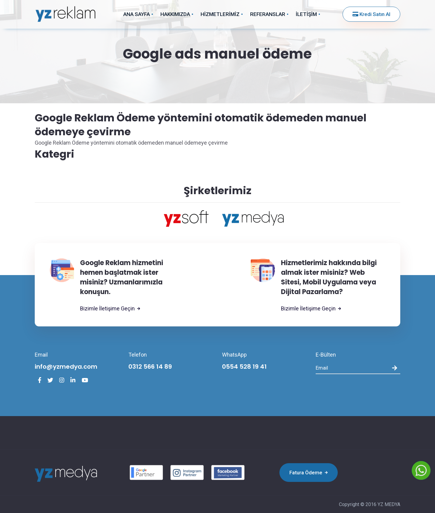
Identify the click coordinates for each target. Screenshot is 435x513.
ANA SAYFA (136, 14)
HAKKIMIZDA (175, 14)
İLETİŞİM (306, 14)
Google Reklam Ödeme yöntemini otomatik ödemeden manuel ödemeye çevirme (200, 125)
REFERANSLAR (267, 14)
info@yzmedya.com (66, 366)
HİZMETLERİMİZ (220, 14)
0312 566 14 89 (150, 366)
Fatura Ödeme (308, 473)
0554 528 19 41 (244, 366)
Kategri (54, 154)
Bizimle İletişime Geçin (110, 308)
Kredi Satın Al (371, 14)
